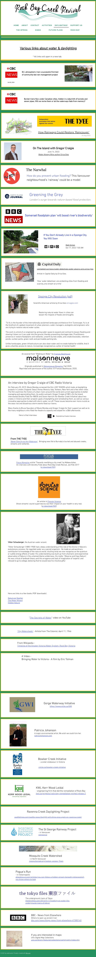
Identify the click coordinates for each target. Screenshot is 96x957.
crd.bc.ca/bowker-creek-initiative (52, 767)
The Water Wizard (15, 600)
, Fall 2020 (57, 366)
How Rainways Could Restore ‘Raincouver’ (64, 132)
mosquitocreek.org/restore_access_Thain (46, 861)
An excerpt (26, 354)
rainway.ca (42, 835)
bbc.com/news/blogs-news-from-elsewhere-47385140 (56, 920)
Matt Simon (70, 245)
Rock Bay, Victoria (67, 646)
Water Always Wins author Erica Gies (53, 154)
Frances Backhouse (62, 354)
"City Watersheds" (25, 631)
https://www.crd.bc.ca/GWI (61, 706)
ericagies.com (72, 303)
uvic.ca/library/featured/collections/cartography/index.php (55, 940)
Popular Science (54, 501)
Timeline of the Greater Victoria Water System (38, 646)
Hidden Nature (14, 603)
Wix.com (28, 953)
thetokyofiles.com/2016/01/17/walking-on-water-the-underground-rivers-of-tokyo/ (47, 902)
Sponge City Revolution (52, 296)
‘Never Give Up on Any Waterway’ (24, 441)
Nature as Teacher (15, 598)
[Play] (54, 416)
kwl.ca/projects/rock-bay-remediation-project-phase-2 (61, 793)
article (25, 462)
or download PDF (48, 467)
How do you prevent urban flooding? (49, 176)
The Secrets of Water (41, 617)
